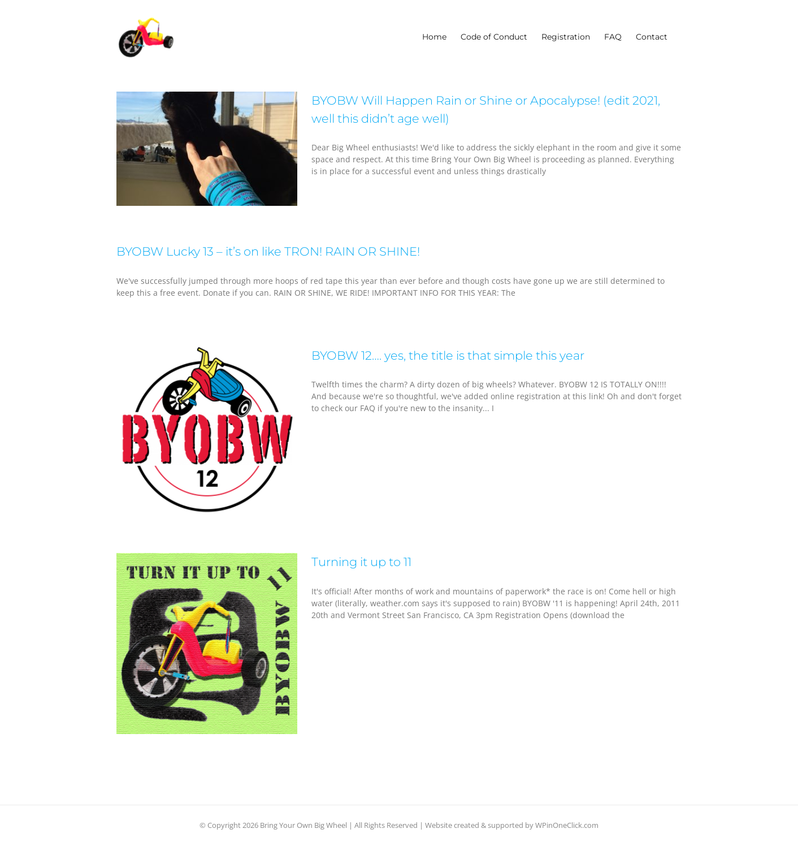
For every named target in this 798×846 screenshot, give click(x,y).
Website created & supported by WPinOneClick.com (511, 825)
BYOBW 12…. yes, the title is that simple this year (447, 355)
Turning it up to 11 (361, 562)
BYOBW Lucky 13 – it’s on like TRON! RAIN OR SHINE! (268, 251)
